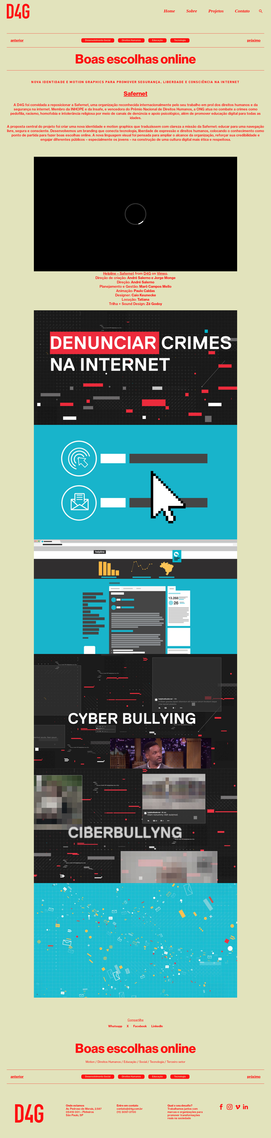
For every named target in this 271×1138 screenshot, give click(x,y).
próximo (253, 40)
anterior (17, 40)
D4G (147, 273)
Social (143, 1062)
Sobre (191, 10)
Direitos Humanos (131, 40)
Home (169, 10)
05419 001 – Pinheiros (80, 1112)
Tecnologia (180, 40)
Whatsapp (115, 1026)
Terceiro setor (176, 1062)
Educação (157, 40)
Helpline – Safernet (118, 273)
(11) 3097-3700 (126, 1112)
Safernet (135, 93)
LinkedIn (157, 1026)
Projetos (216, 10)
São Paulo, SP (74, 1115)
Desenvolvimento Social (97, 40)
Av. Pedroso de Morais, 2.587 (84, 1107)
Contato (242, 10)
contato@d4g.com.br (130, 1108)
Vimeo (162, 273)
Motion (90, 1062)
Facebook (140, 1026)
